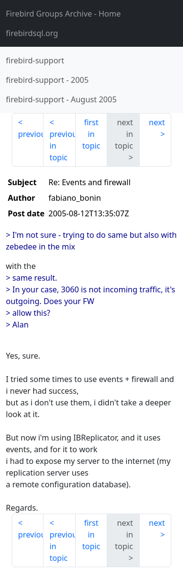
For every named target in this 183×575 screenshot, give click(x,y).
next (157, 122)
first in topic (91, 134)
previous (30, 134)
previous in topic (62, 146)
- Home (63, 13)
